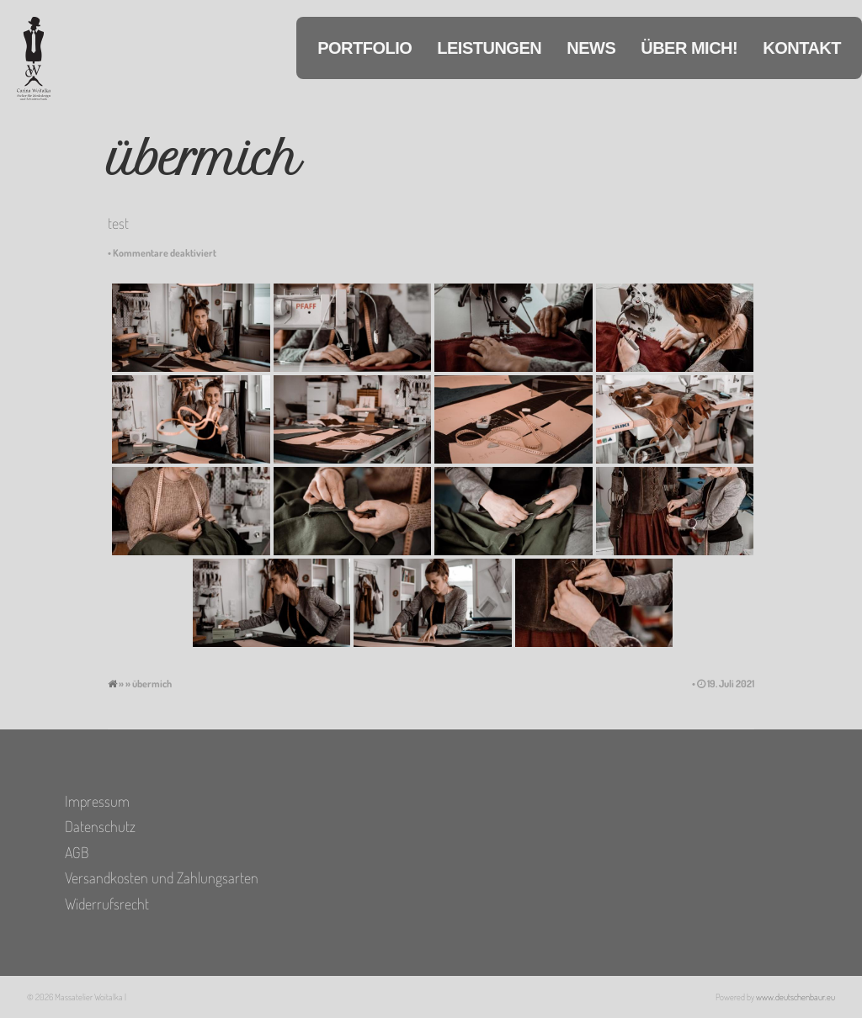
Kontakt (802, 48)
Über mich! (689, 48)
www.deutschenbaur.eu (795, 997)
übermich (203, 159)
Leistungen (489, 48)
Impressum (97, 801)
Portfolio (364, 48)
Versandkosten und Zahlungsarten (161, 877)
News (591, 48)
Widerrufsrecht (107, 903)
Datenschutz (100, 826)
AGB (76, 852)
